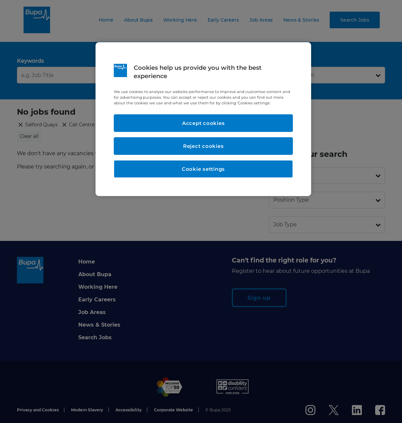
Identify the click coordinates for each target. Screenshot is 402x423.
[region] (203, 119)
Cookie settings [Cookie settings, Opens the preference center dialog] (203, 169)
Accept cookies (203, 123)
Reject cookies (203, 146)
